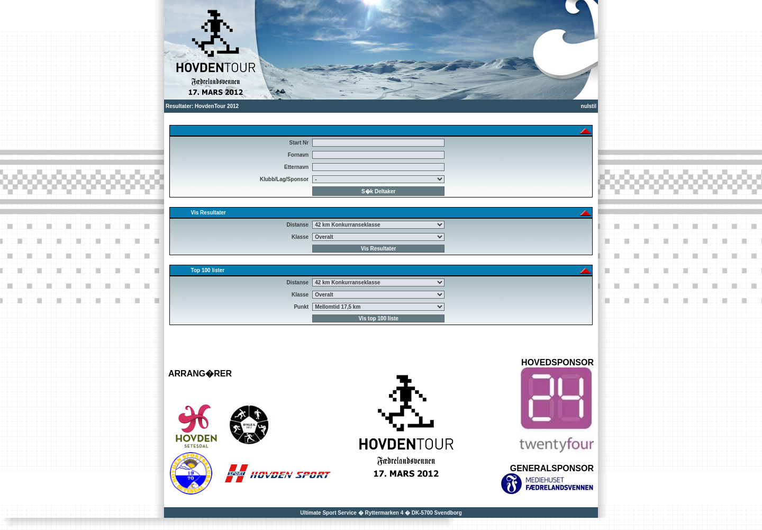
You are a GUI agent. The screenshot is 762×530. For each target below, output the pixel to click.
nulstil (588, 106)
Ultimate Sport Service (328, 513)
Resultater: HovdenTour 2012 (202, 106)
